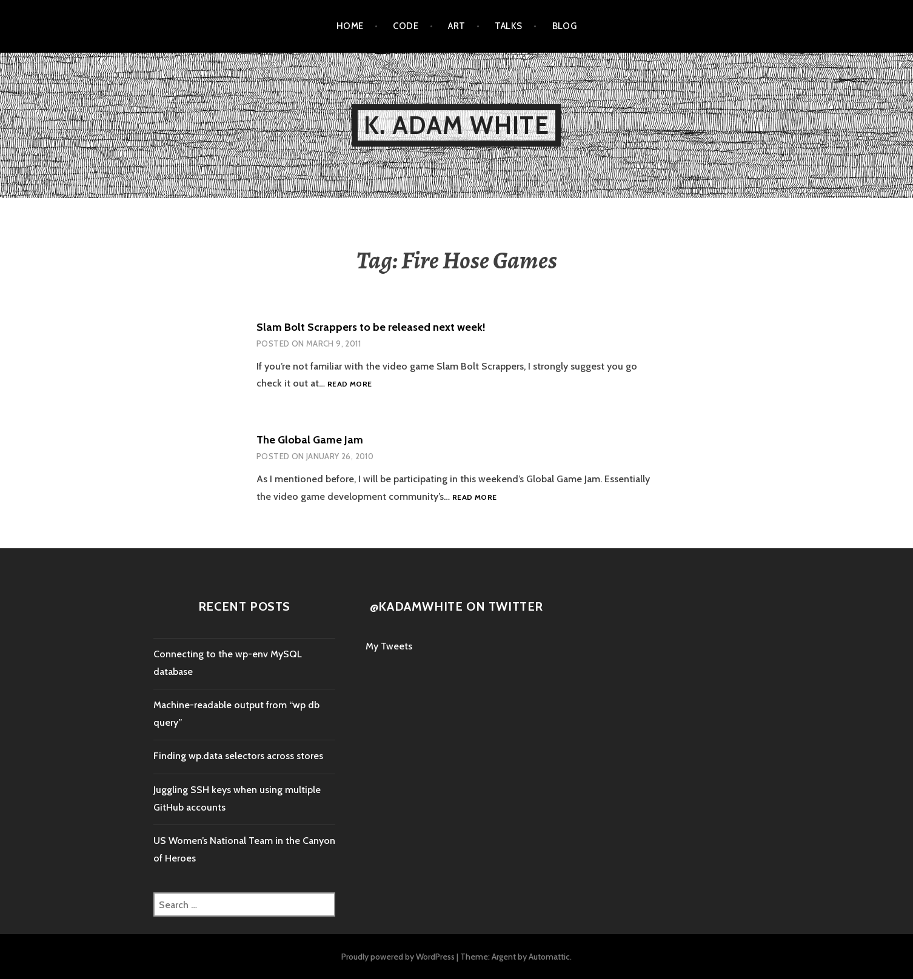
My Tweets (389, 646)
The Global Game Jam (309, 439)
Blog (564, 26)
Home (350, 26)
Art (456, 26)
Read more (349, 384)
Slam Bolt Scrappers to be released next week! (371, 327)
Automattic (549, 956)
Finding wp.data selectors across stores (238, 756)
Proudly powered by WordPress (398, 956)
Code (405, 26)
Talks (508, 26)
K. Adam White (456, 125)
